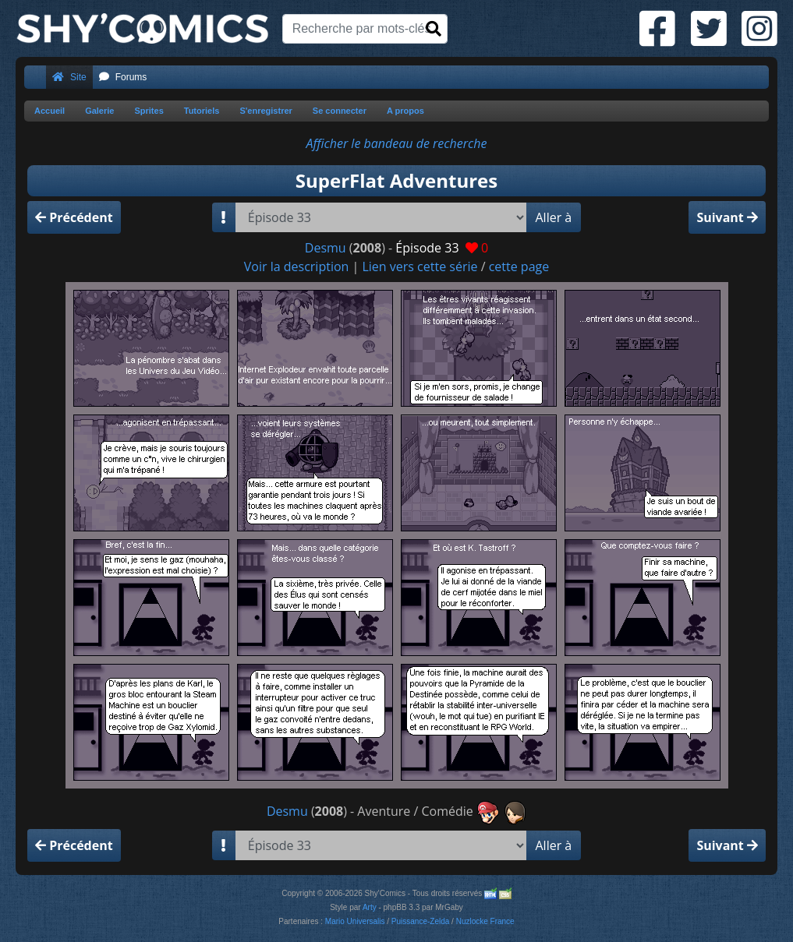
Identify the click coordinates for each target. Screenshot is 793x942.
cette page (519, 266)
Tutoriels (202, 110)
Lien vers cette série (419, 266)
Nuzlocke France (485, 921)
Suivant (727, 217)
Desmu (325, 247)
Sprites (148, 110)
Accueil (49, 110)
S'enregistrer (265, 110)
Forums (123, 77)
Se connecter (339, 110)
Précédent (74, 217)
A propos (405, 110)
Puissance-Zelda (420, 921)
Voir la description (296, 266)
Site (69, 77)
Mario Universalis (355, 921)
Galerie (99, 110)
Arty (370, 907)
